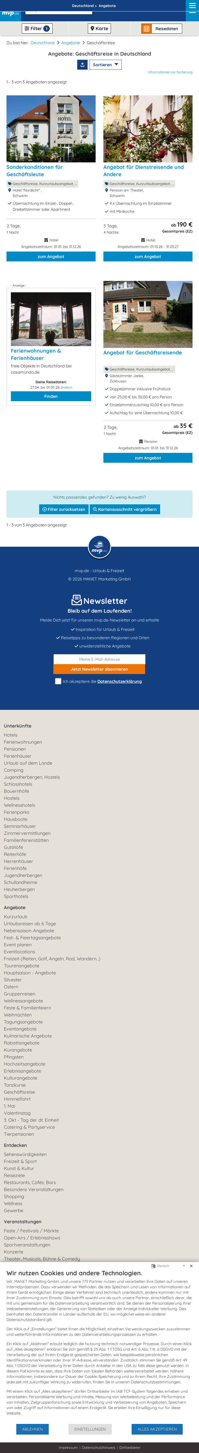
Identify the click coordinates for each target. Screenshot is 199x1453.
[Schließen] (191, 1266)
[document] (99, 1346)
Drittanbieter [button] (129, 1447)
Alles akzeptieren (157, 1429)
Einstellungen (90, 1429)
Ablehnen (32, 1429)
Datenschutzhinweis (98, 1447)
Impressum (68, 1447)
